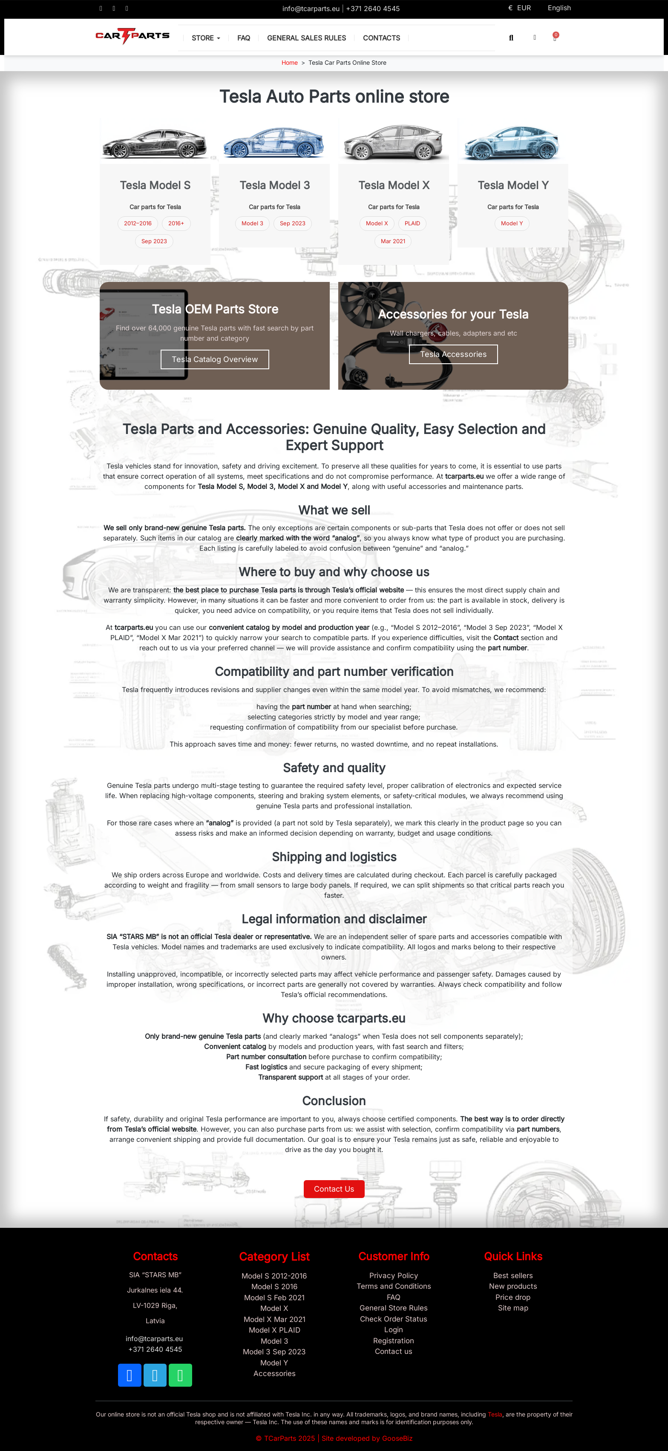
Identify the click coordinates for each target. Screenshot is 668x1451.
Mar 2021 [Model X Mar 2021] (393, 241)
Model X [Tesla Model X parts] (377, 223)
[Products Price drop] (513, 1297)
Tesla (495, 1414)
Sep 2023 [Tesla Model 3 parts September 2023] (154, 241)
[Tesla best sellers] (513, 1275)
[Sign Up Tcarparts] (393, 1341)
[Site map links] (513, 1308)
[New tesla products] (513, 1286)
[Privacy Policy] (393, 1275)
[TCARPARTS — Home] (132, 37)
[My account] (535, 37)
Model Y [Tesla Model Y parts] (512, 223)
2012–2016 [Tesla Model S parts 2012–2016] (138, 223)
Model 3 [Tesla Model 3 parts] (252, 223)
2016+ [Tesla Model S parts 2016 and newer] (176, 223)
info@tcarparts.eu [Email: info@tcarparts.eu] (312, 8)
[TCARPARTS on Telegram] (114, 8)
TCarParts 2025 (289, 1438)
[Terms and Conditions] (393, 1286)
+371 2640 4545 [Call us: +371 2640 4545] (373, 8)
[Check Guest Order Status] (393, 1319)
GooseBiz (397, 1438)
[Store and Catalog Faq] (393, 1297)
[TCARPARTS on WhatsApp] (126, 8)
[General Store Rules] (393, 1308)
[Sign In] (393, 1330)
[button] (511, 38)
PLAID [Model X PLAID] (412, 223)
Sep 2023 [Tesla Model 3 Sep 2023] (292, 223)
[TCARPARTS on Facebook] (101, 8)
